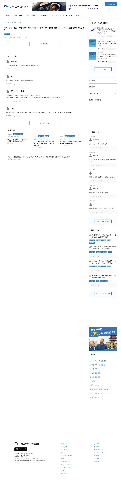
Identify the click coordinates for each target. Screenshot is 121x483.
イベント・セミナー (65, 15)
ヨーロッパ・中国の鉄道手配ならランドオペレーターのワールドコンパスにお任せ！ (107, 56)
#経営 (108, 266)
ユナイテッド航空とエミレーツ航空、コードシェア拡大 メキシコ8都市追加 (44, 143)
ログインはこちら (14, 159)
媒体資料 (93, 381)
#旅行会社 (92, 240)
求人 (53, 15)
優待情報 (92, 87)
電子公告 (96, 461)
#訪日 (104, 266)
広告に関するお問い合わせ (99, 389)
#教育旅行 (92, 242)
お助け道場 (31, 15)
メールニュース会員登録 (98, 361)
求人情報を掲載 (95, 373)
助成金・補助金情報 (95, 100)
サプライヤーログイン (97, 369)
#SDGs (109, 240)
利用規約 (96, 455)
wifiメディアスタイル (67, 464)
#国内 (99, 266)
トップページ (7, 22)
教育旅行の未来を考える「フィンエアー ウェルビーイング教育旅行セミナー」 (107, 31)
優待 (77, 15)
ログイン (111, 9)
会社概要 (96, 444)
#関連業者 (98, 240)
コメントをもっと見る (103, 221)
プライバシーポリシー (100, 452)
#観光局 (105, 252)
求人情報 (92, 80)
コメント (13, 143)
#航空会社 (6, 33)
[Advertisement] (103, 119)
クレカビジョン (65, 461)
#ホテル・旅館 (93, 266)
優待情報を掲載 (95, 377)
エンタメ (63, 473)
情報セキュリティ (99, 449)
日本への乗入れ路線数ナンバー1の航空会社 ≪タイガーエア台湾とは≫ (107, 43)
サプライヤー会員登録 (97, 365)
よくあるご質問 (98, 458)
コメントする (44, 123)
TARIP (63, 470)
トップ (8, 15)
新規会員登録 (111, 4)
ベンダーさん (43, 15)
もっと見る (103, 69)
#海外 (21, 134)
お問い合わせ (94, 385)
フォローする (22, 449)
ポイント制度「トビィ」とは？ (100, 393)
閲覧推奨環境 (94, 397)
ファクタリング (65, 467)
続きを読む (44, 43)
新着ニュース (18, 15)
